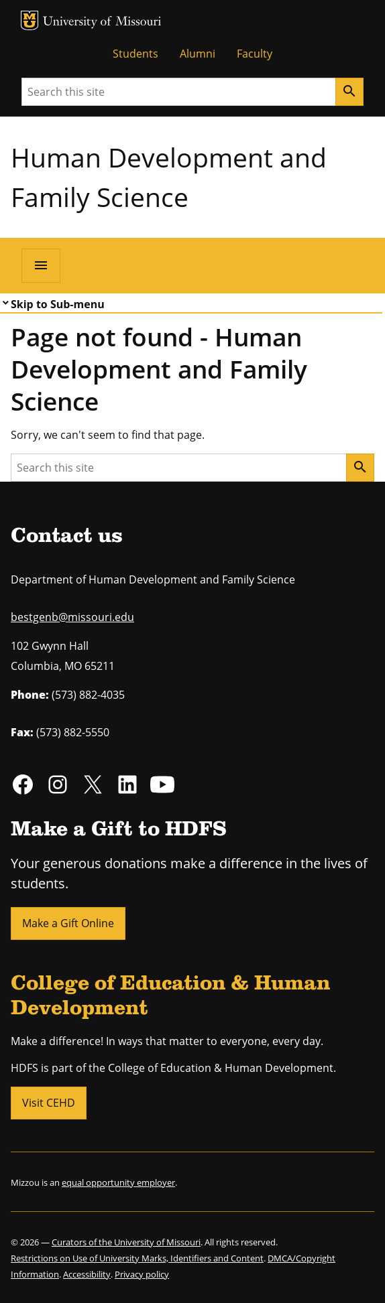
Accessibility (87, 1274)
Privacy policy (142, 1274)
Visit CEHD (48, 1102)
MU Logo (29, 20)
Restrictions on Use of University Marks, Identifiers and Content (137, 1258)
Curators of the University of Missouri (126, 1242)
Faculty (254, 53)
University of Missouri (102, 22)
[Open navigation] (40, 265)
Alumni (197, 53)
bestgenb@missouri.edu (72, 617)
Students (135, 53)
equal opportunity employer (118, 1182)
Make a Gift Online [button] (68, 923)
